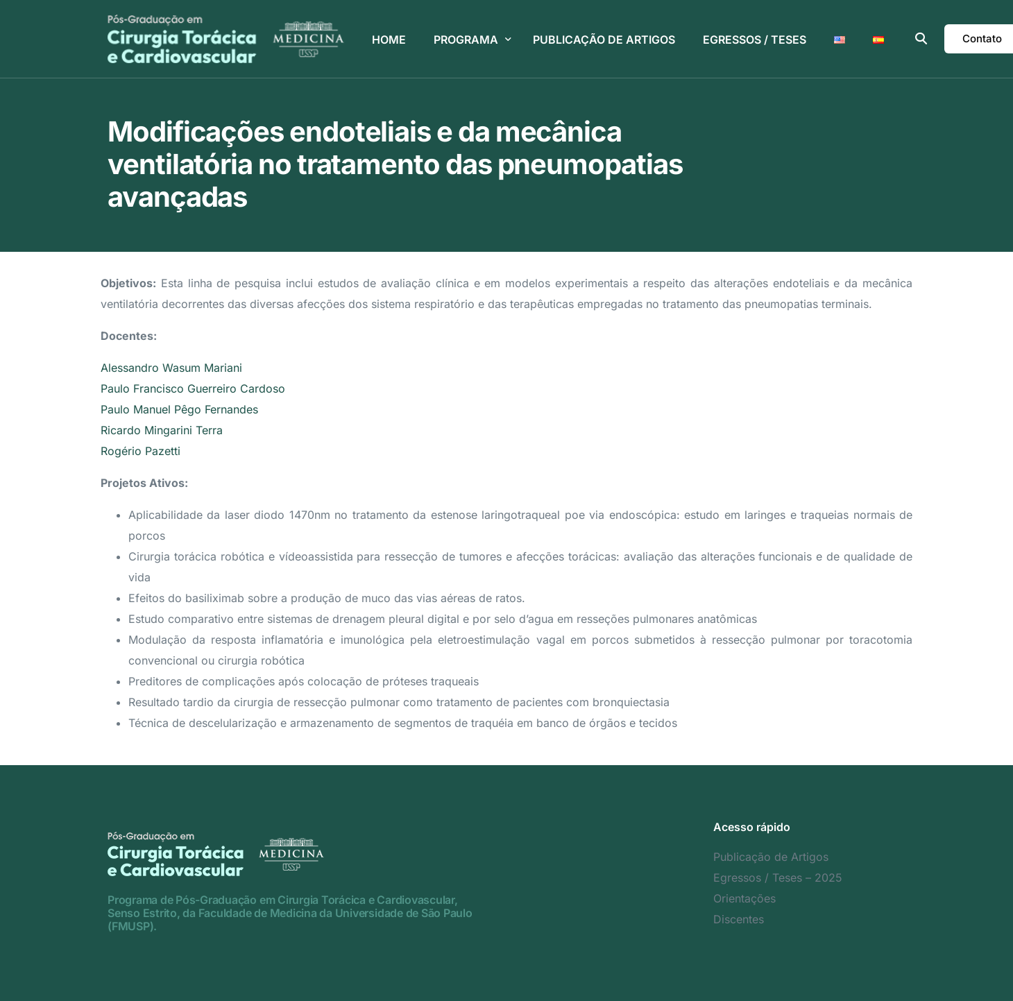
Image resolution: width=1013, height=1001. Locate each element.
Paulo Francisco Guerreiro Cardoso (193, 388)
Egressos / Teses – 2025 (777, 877)
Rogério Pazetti (140, 451)
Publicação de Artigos (770, 857)
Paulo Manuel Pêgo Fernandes (179, 409)
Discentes (738, 919)
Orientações (744, 898)
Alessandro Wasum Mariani (171, 368)
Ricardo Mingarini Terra (162, 430)
